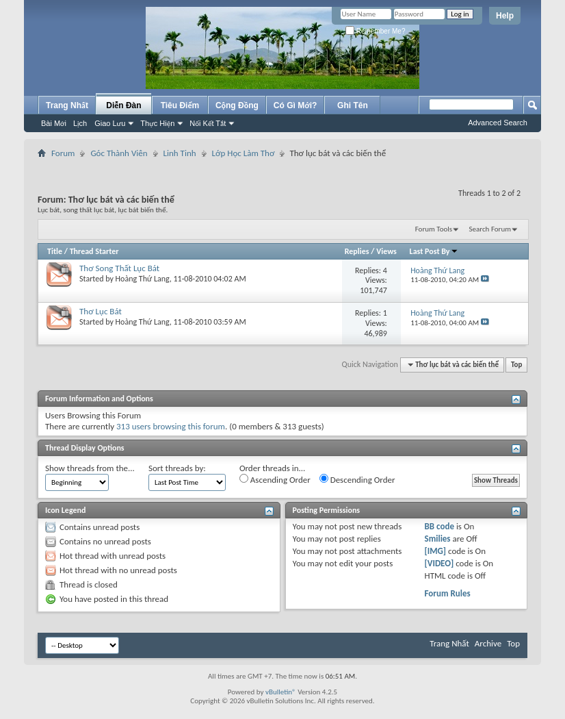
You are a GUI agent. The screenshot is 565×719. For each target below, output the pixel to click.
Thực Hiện (157, 123)
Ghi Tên (352, 105)
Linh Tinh (179, 153)
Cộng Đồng (237, 105)
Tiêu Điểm (180, 105)
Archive (488, 643)
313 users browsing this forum (170, 426)
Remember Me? (375, 31)
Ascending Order (275, 479)
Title (54, 251)
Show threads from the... (90, 468)
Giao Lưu (109, 123)
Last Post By (434, 251)
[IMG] (436, 551)
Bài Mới (53, 123)
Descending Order (357, 479)
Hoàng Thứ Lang (143, 278)
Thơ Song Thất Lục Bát (119, 268)
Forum (63, 153)
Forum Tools (433, 229)
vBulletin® (280, 692)
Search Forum (490, 229)
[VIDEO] (439, 563)
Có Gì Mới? (295, 105)
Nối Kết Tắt (207, 123)
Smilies (438, 538)
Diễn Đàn (123, 105)
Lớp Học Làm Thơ (243, 153)
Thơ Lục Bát (100, 311)
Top (516, 364)
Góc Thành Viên (118, 153)
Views (386, 251)
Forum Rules (448, 593)
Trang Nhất (67, 105)
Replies (357, 251)
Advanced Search (497, 122)
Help (505, 16)
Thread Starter (94, 251)
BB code (439, 526)
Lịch (80, 123)
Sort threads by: (177, 468)
